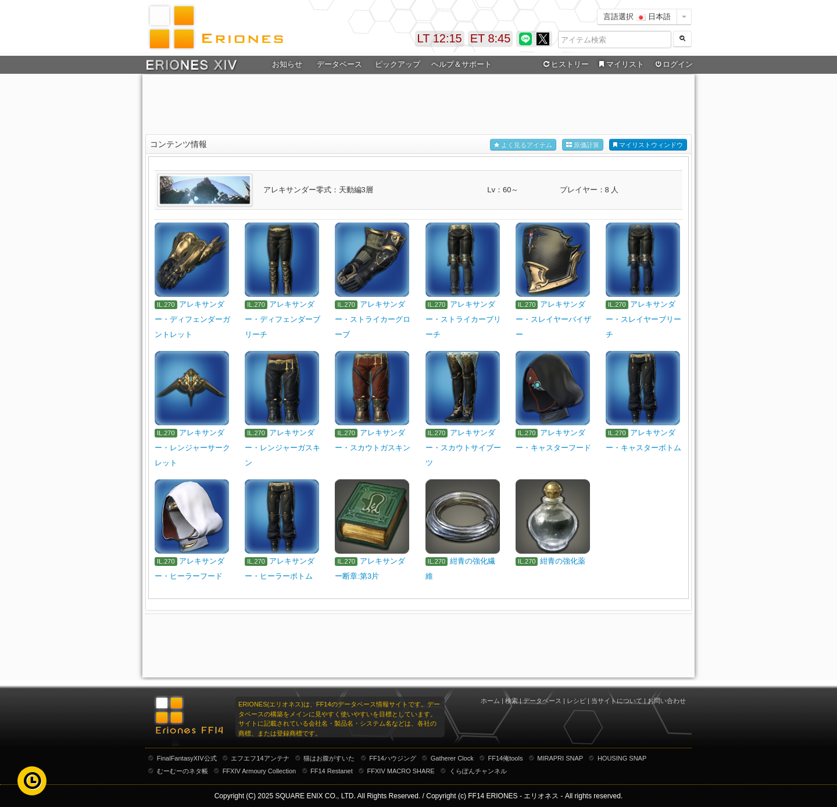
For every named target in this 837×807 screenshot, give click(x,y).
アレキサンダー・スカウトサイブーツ (463, 447)
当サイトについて (616, 700)
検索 (511, 700)
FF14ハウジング (392, 758)
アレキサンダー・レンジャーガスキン (282, 447)
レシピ (576, 700)
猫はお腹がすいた (329, 758)
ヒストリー (564, 64)
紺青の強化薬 (562, 561)
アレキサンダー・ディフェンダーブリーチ (282, 319)
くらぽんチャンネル (478, 770)
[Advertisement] (418, 105)
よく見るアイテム (523, 145)
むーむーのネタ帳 (182, 770)
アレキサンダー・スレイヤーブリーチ (643, 319)
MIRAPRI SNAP (560, 758)
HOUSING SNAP (622, 758)
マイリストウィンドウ (648, 145)
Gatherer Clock (452, 758)
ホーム (490, 700)
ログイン (673, 64)
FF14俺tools (505, 758)
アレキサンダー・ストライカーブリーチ (463, 319)
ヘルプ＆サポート (461, 64)
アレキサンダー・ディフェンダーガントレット (192, 319)
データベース (339, 64)
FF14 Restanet (331, 770)
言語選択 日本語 (637, 16)
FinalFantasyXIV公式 (187, 758)
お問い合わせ (667, 700)
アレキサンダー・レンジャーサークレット (192, 447)
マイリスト (619, 64)
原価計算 (582, 145)
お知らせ (287, 64)
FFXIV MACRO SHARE (401, 770)
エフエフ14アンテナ (260, 758)
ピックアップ (397, 64)
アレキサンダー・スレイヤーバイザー (553, 319)
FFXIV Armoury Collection (259, 770)
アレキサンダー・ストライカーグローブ (372, 319)
